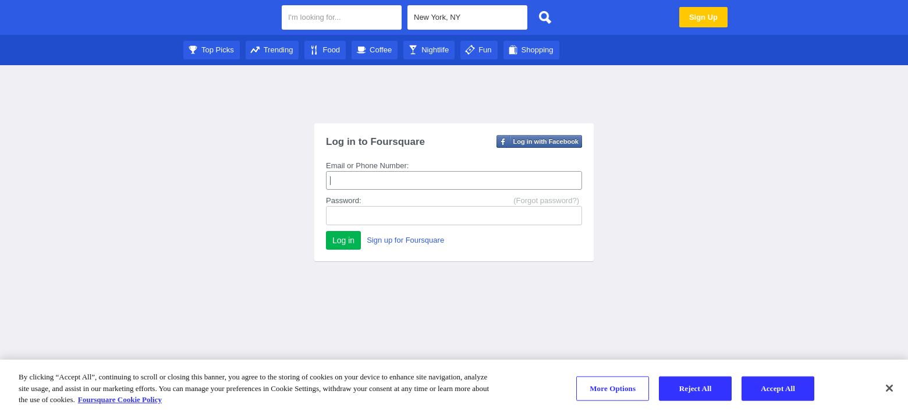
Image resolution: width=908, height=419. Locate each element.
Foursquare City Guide (228, 18)
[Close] (889, 388)
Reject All (695, 388)
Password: (343, 200)
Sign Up (703, 17)
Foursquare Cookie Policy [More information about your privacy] (120, 399)
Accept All (778, 388)
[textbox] (342, 17)
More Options (613, 388)
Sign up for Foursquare (405, 240)
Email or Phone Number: (367, 165)
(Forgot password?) (546, 200)
